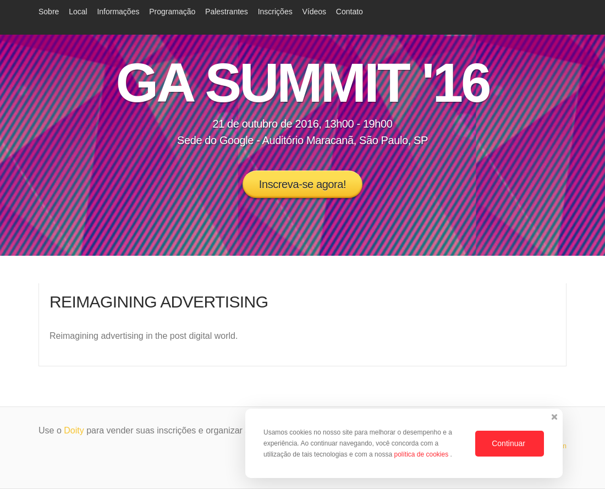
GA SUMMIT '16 (302, 82)
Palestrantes (226, 11)
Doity (74, 430)
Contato (349, 11)
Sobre (48, 11)
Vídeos (314, 11)
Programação (172, 11)
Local (78, 11)
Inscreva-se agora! (302, 184)
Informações (118, 11)
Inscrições (275, 11)
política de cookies (422, 454)
